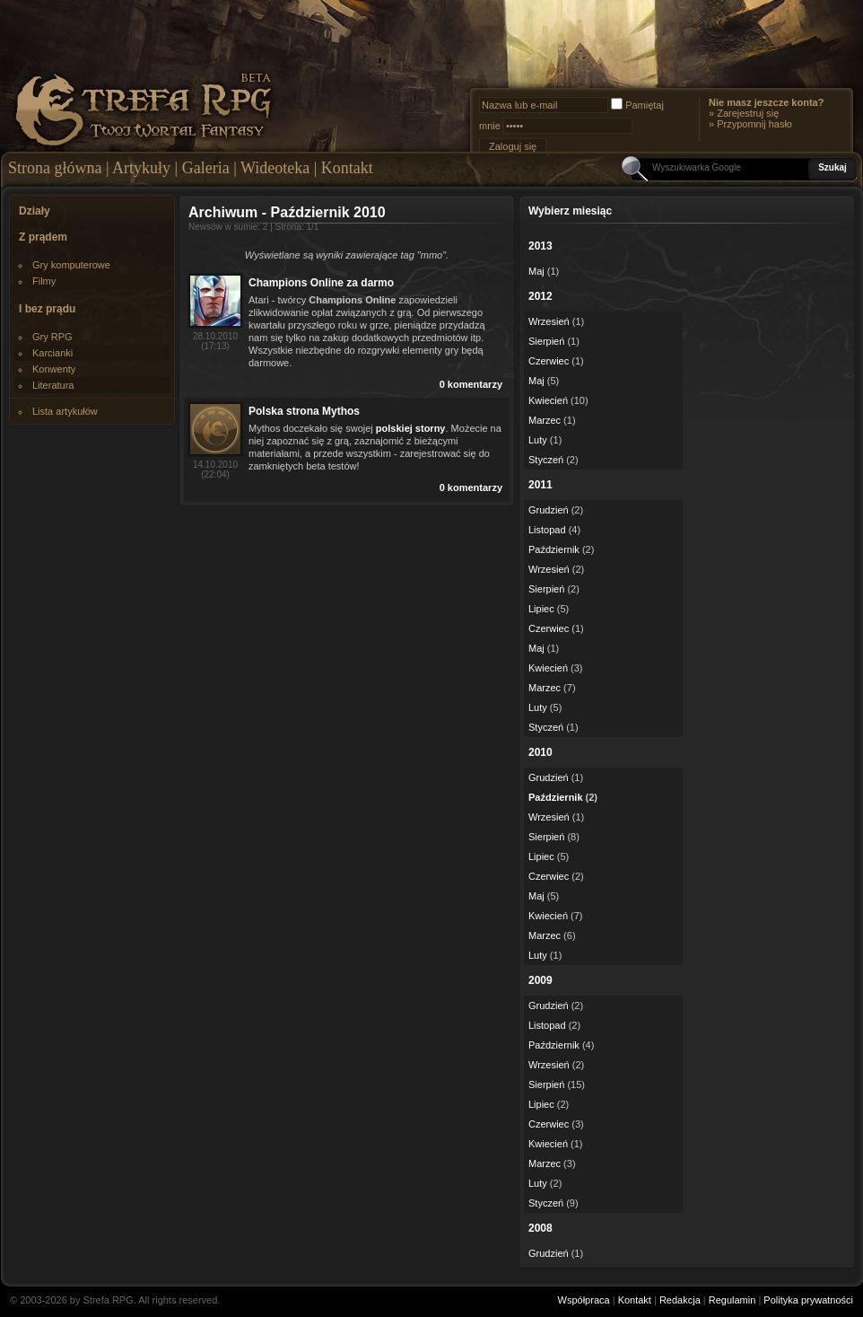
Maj (536, 271)
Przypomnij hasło (754, 124)
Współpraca (584, 1300)
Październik (554, 549)
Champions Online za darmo (321, 283)
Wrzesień (549, 321)
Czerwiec (548, 361)
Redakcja (680, 1300)
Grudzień (548, 510)
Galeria (206, 168)
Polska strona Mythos (304, 411)
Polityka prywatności (808, 1300)
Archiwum (222, 212)
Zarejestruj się (748, 113)
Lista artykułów (65, 411)
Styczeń (545, 459)
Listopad (547, 529)
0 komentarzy (471, 384)
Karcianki (52, 352)
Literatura (53, 385)
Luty (537, 440)
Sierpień (546, 341)
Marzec (544, 420)
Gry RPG (52, 336)
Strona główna (54, 168)
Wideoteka (274, 168)
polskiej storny (411, 428)
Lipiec (541, 608)
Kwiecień (548, 400)
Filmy (44, 281)
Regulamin (732, 1300)
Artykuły (141, 168)
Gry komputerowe (71, 264)
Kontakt (347, 168)
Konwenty (53, 369)
